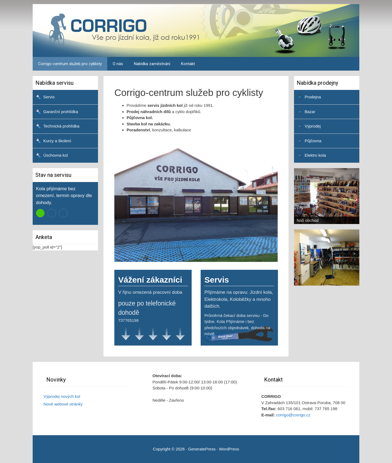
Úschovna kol (55, 155)
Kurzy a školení (57, 140)
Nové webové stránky (63, 404)
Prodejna (313, 97)
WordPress (229, 449)
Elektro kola (315, 155)
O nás (118, 63)
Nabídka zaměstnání (152, 63)
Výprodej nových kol (62, 396)
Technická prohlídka (61, 126)
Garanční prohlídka (60, 111)
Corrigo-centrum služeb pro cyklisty (70, 63)
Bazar (310, 111)
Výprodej (313, 126)
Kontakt (188, 63)
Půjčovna (313, 140)
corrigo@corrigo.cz (293, 415)
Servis (49, 97)
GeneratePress (202, 449)
